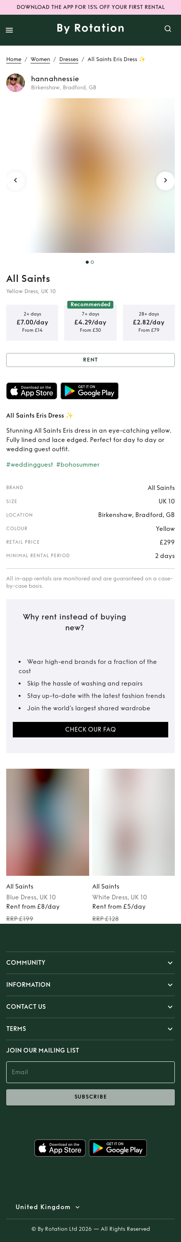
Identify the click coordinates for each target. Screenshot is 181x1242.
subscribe (90, 1097)
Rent (90, 360)
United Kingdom (43, 1207)
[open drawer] (9, 30)
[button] (90, 963)
